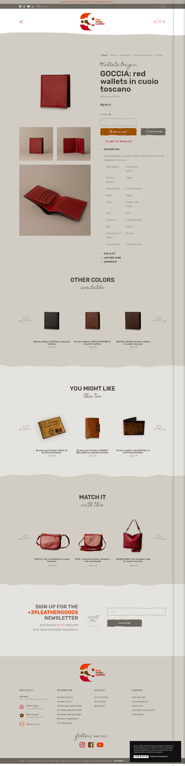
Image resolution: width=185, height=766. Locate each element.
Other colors (154, 132)
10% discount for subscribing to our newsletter (92, 2)
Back (103, 55)
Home (112, 55)
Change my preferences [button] (159, 756)
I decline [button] (144, 756)
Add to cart (118, 132)
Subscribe (125, 623)
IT (154, 6)
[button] (109, 149)
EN (158, 6)
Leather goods (125, 55)
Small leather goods (144, 55)
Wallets (159, 55)
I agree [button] (137, 756)
